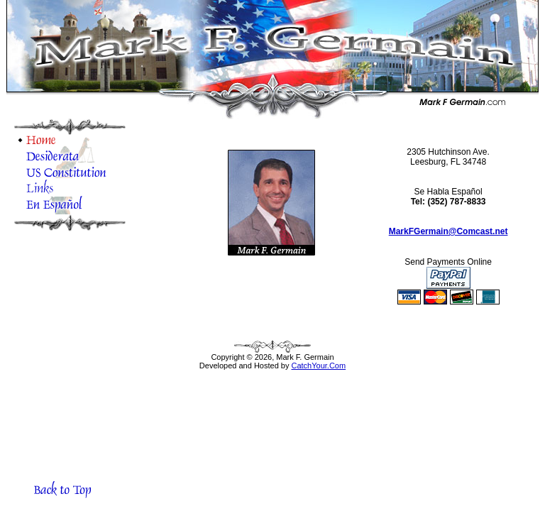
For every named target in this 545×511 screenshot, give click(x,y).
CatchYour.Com (319, 365)
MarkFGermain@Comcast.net (448, 231)
